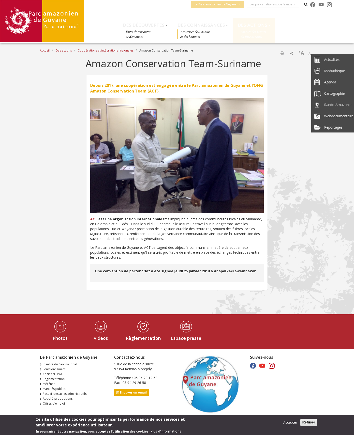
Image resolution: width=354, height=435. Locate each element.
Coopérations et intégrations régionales (105, 50)
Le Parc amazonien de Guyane (217, 4)
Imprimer (282, 53)
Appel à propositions (58, 398)
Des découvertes (143, 25)
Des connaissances (201, 25)
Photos (60, 338)
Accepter (290, 422)
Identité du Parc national (60, 364)
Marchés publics (54, 389)
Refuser (308, 422)
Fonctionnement (54, 369)
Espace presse (186, 338)
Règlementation (143, 338)
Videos (101, 338)
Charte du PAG (53, 374)
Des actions (252, 25)
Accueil (45, 50)
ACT (93, 219)
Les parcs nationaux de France (272, 4)
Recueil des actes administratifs (65, 394)
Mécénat (49, 384)
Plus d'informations (165, 431)
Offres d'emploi (54, 403)
